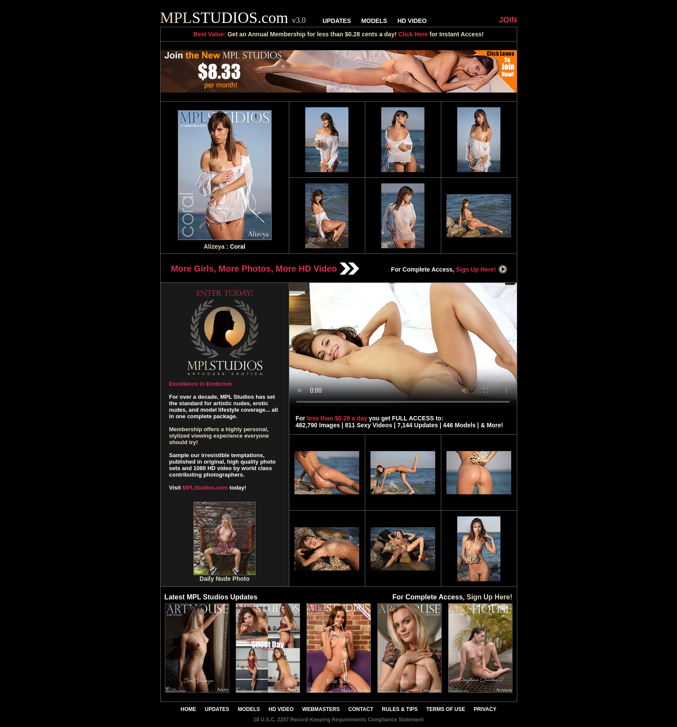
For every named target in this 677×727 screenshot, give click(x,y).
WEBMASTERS (321, 709)
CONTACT (360, 709)
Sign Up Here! (482, 269)
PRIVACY (485, 709)
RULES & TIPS (400, 709)
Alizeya (214, 246)
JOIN (508, 20)
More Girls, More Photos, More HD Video (265, 268)
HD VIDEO (412, 20)
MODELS (374, 20)
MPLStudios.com (205, 487)
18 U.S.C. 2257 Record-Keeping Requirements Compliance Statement (338, 720)
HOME (188, 709)
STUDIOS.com (233, 17)
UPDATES (337, 20)
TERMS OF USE (445, 709)
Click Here (412, 34)
